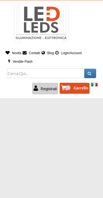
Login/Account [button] (68, 53)
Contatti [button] (31, 53)
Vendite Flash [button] (20, 62)
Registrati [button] (45, 88)
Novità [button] (13, 53)
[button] (75, 88)
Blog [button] (47, 53)
